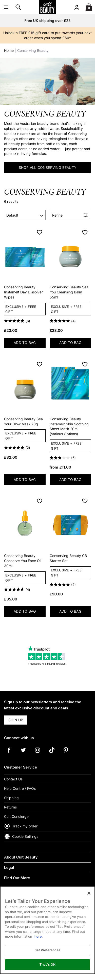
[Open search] (18, 7)
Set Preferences (47, 950)
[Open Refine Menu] (70, 215)
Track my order (20, 826)
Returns (10, 807)
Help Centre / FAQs (20, 788)
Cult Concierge (16, 816)
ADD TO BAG (29, 343)
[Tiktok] (52, 753)
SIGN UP (15, 720)
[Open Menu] (6, 7)
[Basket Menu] (89, 7)
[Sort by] (25, 215)
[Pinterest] (66, 753)
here (38, 936)
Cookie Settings (21, 836)
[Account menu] (77, 7)
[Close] (88, 893)
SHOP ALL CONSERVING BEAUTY (47, 167)
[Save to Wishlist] (39, 232)
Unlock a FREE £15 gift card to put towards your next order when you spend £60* (47, 35)
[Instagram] (37, 753)
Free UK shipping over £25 (47, 20)
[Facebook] (9, 753)
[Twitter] (23, 753)
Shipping (11, 798)
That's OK (47, 964)
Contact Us (13, 779)
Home (9, 50)
